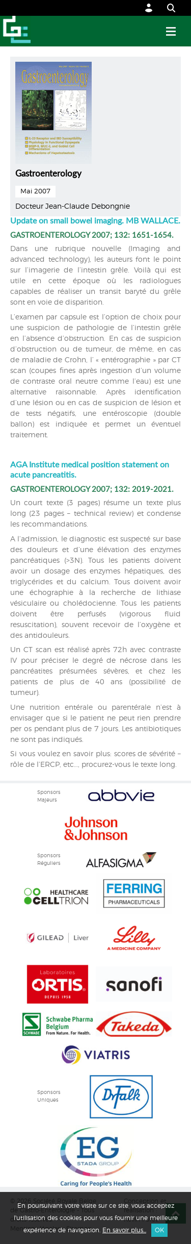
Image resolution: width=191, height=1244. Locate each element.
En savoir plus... (124, 1230)
